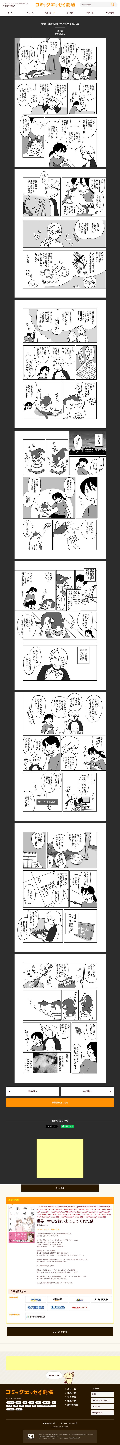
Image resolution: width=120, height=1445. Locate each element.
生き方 (38, 1396)
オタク (18, 1396)
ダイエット (10, 1396)
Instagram (95, 1394)
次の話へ (87, 1090)
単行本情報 (71, 1397)
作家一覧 (90, 13)
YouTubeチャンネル (98, 1389)
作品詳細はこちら (60, 1100)
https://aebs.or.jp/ (73, 1425)
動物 (16, 1399)
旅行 (54, 1396)
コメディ (19, 1403)
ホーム (10, 13)
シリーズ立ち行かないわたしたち (46, 1399)
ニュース (30, 13)
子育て (28, 1399)
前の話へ (32, 1090)
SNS (21, 1399)
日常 (25, 1396)
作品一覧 (48, 13)
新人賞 (9, 1399)
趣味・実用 (46, 1396)
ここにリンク (59, 1326)
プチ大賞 (70, 13)
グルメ (31, 1396)
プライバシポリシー (66, 1411)
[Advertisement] (60, 1155)
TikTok (93, 1391)
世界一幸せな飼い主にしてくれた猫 (57, 1217)
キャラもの (10, 1403)
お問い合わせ (50, 1411)
